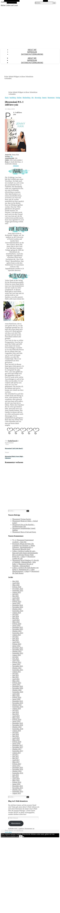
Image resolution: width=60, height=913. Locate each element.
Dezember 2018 (17, 723)
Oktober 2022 (16, 651)
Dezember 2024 (17, 605)
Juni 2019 (15, 712)
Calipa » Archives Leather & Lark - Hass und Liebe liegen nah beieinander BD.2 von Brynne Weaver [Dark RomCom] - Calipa (25, 553)
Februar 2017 (16, 764)
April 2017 (16, 760)
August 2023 (16, 635)
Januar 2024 (16, 625)
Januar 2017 (16, 766)
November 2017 (17, 747)
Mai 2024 (15, 618)
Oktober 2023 (16, 631)
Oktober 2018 (16, 727)
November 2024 (17, 607)
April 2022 (16, 660)
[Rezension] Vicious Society (21, 519)
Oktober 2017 (16, 749)
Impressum (32, 52)
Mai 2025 (15, 596)
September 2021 (17, 670)
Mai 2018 (15, 736)
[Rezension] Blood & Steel (21, 549)
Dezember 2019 (17, 701)
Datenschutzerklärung (32, 54)
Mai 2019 (15, 714)
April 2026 (16, 583)
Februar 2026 (16, 587)
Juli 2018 (15, 732)
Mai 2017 (15, 758)
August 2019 (16, 708)
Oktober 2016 (16, 771)
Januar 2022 (16, 664)
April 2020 (16, 694)
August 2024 (16, 612)
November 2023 (17, 629)
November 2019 (17, 703)
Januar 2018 (16, 743)
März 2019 (16, 718)
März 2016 (16, 780)
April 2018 (16, 738)
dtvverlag (38, 97)
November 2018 (17, 725)
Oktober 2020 (16, 690)
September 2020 (17, 692)
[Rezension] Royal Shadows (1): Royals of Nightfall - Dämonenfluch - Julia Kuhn (25, 562)
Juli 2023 (15, 636)
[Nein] (23, 836)
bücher (19, 97)
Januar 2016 (16, 784)
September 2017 (17, 751)
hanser (44, 97)
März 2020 (16, 695)
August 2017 (16, 753)
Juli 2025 (15, 594)
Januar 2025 (16, 603)
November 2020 (17, 688)
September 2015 (17, 791)
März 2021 (16, 681)
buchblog (13, 97)
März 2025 (16, 600)
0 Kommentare (12, 441)
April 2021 (16, 679)
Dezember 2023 (17, 627)
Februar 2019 (16, 719)
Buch (6, 97)
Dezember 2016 (17, 767)
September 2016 (17, 773)
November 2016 (17, 769)
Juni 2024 (15, 616)
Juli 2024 (15, 614)
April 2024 (16, 620)
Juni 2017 (15, 756)
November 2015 (17, 788)
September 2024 (17, 611)
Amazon (16, 166)
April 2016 (16, 778)
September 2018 (17, 729)
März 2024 (16, 622)
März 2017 (16, 762)
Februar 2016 (16, 782)
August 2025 (16, 592)
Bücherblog (26, 97)
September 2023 (17, 633)
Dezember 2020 (17, 686)
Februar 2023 (16, 644)
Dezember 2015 (17, 786)
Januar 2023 (16, 646)
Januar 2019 (16, 721)
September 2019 (17, 707)
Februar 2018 (16, 742)
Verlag (58, 97)
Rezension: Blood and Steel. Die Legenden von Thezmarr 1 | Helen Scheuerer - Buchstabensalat (23, 545)
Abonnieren (16, 823)
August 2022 (16, 655)
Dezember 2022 (17, 648)
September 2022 (17, 653)
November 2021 (17, 666)
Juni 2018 (15, 734)
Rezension (51, 97)
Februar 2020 (16, 697)
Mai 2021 (15, 677)
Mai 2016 (15, 777)
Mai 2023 (15, 640)
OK (21, 836)
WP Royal (19, 830)
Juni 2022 (15, 659)
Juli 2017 (15, 754)
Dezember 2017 (17, 745)
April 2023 (16, 642)
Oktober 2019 (16, 705)
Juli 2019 (15, 710)
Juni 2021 (15, 675)
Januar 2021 (16, 684)
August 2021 (16, 671)
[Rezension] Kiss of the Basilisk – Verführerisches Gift (23, 525)
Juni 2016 (15, 775)
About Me (32, 50)
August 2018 (16, 730)
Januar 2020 (16, 699)
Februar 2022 (16, 662)
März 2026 (16, 585)
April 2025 (16, 598)
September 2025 (17, 590)
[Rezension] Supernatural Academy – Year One (23, 541)
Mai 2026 (15, 581)
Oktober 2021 (16, 668)
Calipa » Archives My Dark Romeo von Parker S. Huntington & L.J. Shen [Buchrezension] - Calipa (25, 569)
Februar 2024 (16, 624)
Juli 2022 (15, 657)
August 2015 (16, 793)
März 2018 (16, 740)
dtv (32, 97)
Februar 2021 (16, 683)
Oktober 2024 (16, 609)
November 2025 (17, 589)
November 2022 (17, 649)
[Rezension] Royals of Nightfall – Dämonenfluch (22, 565)
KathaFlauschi (12, 441)
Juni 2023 (15, 638)
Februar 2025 (16, 601)
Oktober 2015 (16, 789)
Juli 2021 (15, 673)
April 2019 (16, 716)
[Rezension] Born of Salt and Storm (24, 532)
